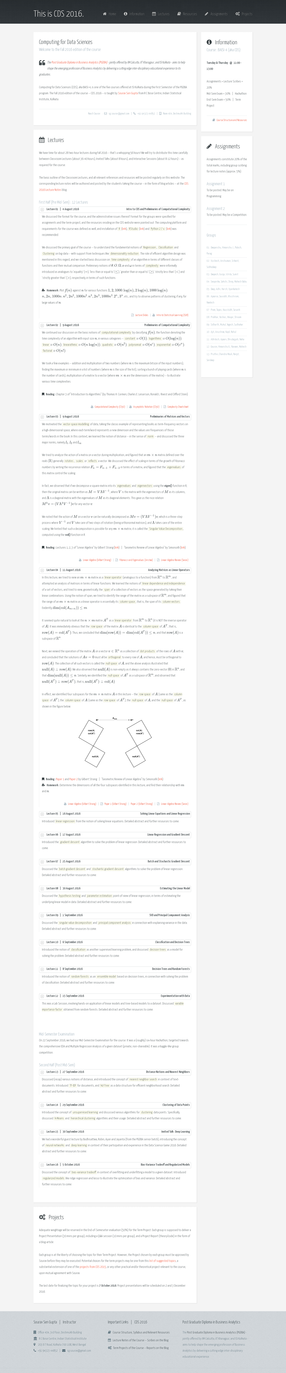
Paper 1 (60, 779)
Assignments (216, 14)
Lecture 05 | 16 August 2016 (118, 814)
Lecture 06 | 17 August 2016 (118, 834)
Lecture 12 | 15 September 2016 (118, 996)
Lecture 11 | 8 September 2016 (118, 969)
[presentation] (112, 265)
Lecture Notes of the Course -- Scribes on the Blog (140, 1340)
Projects (243, 14)
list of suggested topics (162, 1261)
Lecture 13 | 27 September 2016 (118, 1072)
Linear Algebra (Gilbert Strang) (97, 560)
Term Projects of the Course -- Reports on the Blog (141, 1348)
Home (109, 14)
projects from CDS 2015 (93, 1267)
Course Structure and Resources (232, 120)
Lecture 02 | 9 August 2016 (118, 325)
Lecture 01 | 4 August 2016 (118, 209)
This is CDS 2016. (59, 14)
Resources (187, 14)
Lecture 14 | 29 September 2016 (118, 1105)
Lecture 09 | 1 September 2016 (118, 915)
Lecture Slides (141, 315)
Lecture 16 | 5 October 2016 (118, 1165)
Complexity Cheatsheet (178, 407)
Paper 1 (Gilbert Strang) (116, 804)
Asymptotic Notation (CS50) (146, 407)
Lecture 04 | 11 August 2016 (118, 570)
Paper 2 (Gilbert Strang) (142, 804)
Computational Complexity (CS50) (110, 407)
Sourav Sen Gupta (128, 93)
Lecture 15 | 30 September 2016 (118, 1132)
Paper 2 (73, 779)
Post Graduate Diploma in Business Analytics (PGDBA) (79, 62)
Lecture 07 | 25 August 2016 (118, 861)
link (124, 229)
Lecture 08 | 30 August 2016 (118, 888)
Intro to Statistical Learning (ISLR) (172, 315)
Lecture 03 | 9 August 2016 (118, 416)
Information (134, 14)
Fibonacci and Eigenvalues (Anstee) (136, 560)
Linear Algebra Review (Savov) (174, 560)
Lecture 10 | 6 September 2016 (118, 942)
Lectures (160, 14)
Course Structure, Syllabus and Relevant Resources (141, 1332)
